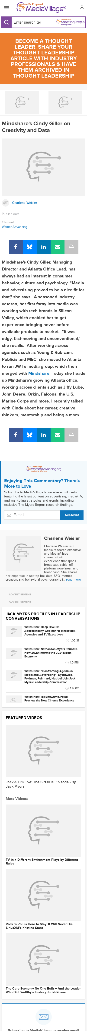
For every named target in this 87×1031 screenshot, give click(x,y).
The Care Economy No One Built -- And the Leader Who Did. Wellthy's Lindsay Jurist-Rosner (43, 990)
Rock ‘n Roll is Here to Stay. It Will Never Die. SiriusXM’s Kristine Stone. (40, 926)
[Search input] (26, 22)
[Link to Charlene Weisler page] (43, 202)
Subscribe (72, 515)
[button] (81, 7)
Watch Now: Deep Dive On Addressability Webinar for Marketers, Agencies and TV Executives (49, 630)
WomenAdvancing (15, 227)
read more (73, 580)
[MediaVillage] (42, 7)
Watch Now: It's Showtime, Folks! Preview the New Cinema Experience (49, 698)
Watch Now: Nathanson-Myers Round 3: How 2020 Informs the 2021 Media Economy (51, 652)
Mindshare (38, 373)
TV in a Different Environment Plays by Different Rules (42, 861)
